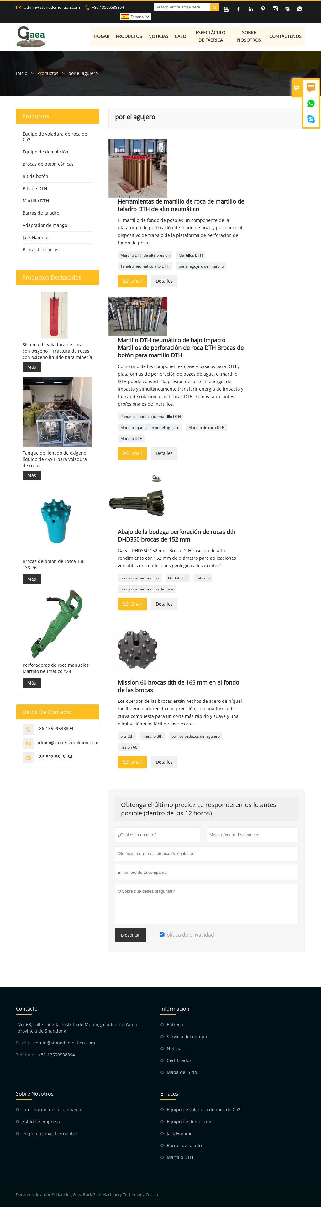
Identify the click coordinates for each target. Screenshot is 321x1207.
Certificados (179, 1061)
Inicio (21, 74)
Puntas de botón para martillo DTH (150, 416)
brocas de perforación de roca (146, 589)
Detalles (164, 281)
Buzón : (24, 1043)
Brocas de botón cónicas (48, 164)
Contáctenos (286, 37)
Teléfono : (26, 1055)
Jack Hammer (36, 238)
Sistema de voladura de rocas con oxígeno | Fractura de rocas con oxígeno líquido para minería (57, 351)
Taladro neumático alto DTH (145, 266)
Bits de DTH (35, 189)
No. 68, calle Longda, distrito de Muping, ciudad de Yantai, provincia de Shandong (78, 1028)
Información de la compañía (51, 1110)
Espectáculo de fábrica (211, 37)
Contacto (27, 1009)
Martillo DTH (131, 438)
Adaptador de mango (45, 225)
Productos (129, 37)
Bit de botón (35, 176)
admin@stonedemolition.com (52, 7)
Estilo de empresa (41, 1122)
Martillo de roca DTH (206, 427)
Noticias (159, 37)
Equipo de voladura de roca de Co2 (55, 137)
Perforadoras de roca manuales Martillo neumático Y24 (56, 668)
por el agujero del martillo (201, 266)
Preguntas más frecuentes (49, 1134)
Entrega (175, 1025)
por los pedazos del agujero (195, 736)
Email (132, 280)
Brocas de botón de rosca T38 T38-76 (54, 564)
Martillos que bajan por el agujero (149, 427)
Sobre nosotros (249, 37)
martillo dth (152, 736)
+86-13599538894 (108, 7)
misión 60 (128, 747)
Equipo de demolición (45, 152)
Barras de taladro (41, 213)
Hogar (102, 37)
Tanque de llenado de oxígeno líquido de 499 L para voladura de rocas (55, 459)
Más (31, 367)
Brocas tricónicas (40, 250)
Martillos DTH (191, 255)
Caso (181, 37)
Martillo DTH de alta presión (145, 255)
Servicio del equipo (187, 1037)
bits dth (203, 578)
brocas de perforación (139, 578)
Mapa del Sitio (182, 1073)
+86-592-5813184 (54, 757)
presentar (130, 935)
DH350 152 (178, 578)
